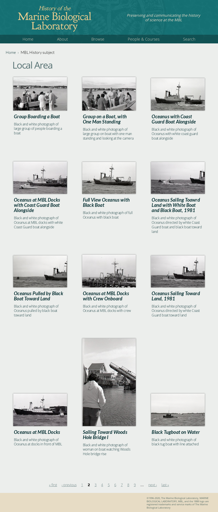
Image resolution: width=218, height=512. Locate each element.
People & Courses (143, 39)
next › (152, 484)
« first (53, 484)
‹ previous (69, 484)
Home (28, 39)
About (62, 39)
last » (165, 484)
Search (189, 39)
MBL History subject (37, 52)
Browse (97, 39)
